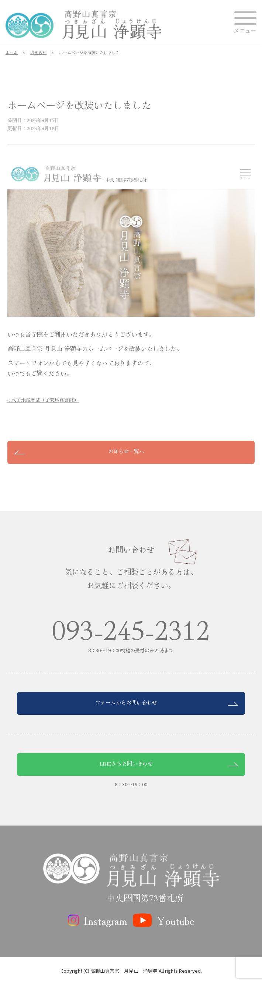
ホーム (12, 52)
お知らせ (38, 52)
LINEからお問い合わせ (126, 763)
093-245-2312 (131, 628)
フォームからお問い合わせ (126, 702)
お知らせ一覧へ (126, 451)
